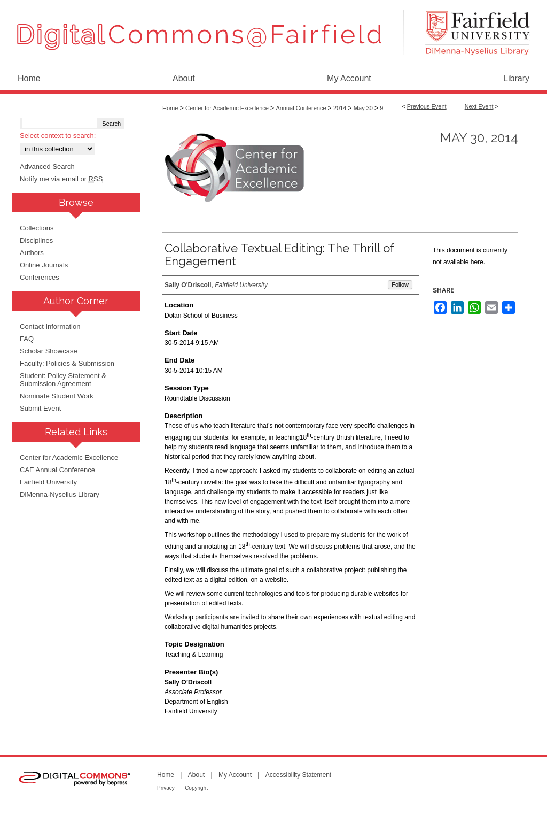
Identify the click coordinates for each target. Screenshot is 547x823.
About (196, 775)
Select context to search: (58, 136)
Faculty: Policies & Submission (67, 363)
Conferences (39, 277)
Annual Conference (301, 108)
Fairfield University (48, 482)
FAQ (27, 339)
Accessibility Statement (298, 775)
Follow (400, 284)
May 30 (364, 108)
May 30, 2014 (479, 137)
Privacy (166, 788)
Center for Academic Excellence (227, 108)
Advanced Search (47, 167)
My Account (235, 775)
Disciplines (36, 240)
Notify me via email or (61, 179)
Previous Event (427, 106)
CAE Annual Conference (57, 470)
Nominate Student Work (56, 396)
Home (170, 108)
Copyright (196, 788)
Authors (32, 253)
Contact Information (50, 326)
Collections (37, 228)
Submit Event (40, 408)
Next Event (479, 106)
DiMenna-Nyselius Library (59, 494)
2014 (340, 108)
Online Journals (44, 265)
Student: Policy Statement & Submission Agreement (63, 380)
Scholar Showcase (48, 351)
